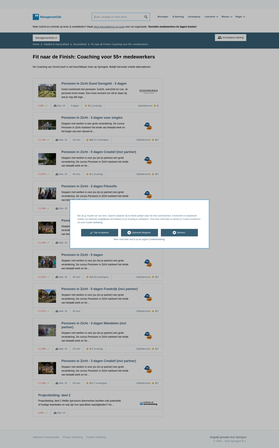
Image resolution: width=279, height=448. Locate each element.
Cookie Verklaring (94, 222)
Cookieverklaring (157, 239)
